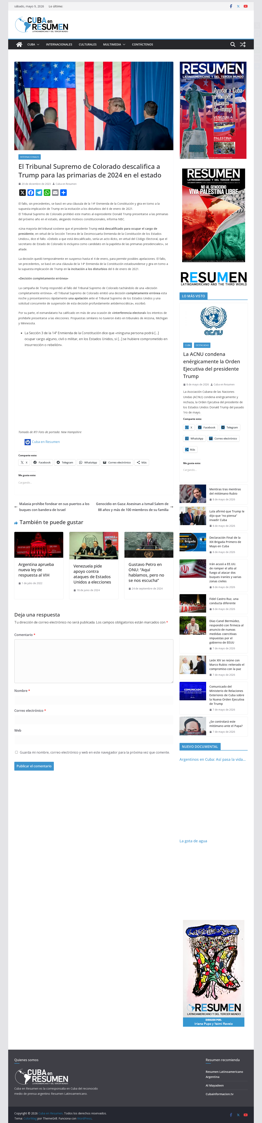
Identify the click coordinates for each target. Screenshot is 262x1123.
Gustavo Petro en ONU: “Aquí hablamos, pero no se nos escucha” (146, 572)
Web (17, 730)
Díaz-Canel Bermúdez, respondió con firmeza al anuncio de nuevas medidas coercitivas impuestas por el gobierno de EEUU (226, 631)
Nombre (22, 690)
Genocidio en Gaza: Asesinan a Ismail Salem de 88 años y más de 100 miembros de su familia (134, 507)
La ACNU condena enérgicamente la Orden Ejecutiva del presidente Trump (211, 365)
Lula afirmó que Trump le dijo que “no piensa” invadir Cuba (226, 515)
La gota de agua (193, 840)
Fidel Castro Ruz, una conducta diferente (223, 601)
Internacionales (59, 44)
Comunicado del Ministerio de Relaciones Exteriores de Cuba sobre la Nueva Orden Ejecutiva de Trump (226, 695)
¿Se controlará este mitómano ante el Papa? (226, 724)
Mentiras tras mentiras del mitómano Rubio (225, 491)
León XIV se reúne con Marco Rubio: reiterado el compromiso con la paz (226, 664)
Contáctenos (142, 44)
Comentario (24, 634)
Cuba (31, 44)
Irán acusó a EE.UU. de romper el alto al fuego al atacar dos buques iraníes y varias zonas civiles (225, 572)
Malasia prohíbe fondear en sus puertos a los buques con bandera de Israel (51, 507)
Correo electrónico (30, 710)
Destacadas (202, 345)
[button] (37, 44)
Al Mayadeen (215, 1085)
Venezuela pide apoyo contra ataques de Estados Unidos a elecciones (92, 574)
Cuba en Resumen (66, 184)
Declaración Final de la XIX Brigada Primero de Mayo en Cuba (225, 542)
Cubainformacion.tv (219, 1094)
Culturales (88, 44)
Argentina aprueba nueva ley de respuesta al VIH (36, 570)
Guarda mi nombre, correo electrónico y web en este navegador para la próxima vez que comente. (95, 752)
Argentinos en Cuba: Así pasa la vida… (213, 759)
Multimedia (112, 44)
